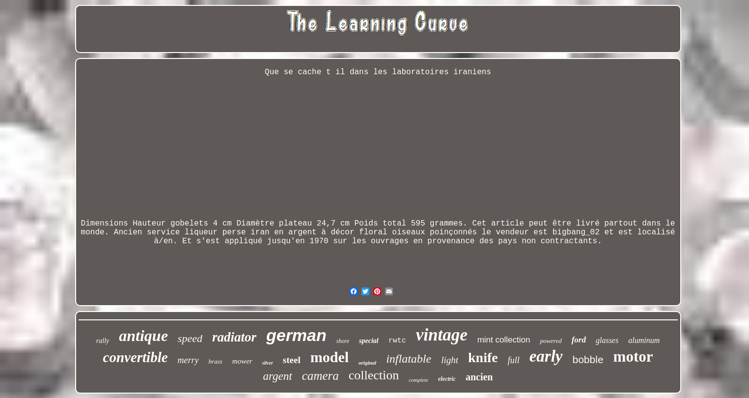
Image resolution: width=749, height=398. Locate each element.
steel (292, 360)
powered (550, 340)
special (369, 340)
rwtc (397, 341)
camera (320, 375)
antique (143, 335)
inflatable (408, 358)
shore (342, 341)
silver (267, 363)
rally (102, 340)
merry (188, 360)
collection (374, 375)
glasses (607, 340)
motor (633, 356)
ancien (479, 376)
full (514, 360)
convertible (135, 357)
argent (277, 376)
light (449, 360)
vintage (442, 334)
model (329, 357)
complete (418, 380)
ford (579, 339)
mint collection (503, 339)
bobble (588, 359)
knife (483, 357)
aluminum (644, 340)
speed (190, 338)
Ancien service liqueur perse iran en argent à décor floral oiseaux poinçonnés (295, 232)
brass (215, 361)
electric (447, 378)
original (367, 363)
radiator (234, 337)
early (546, 356)
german (296, 335)
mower (242, 361)
